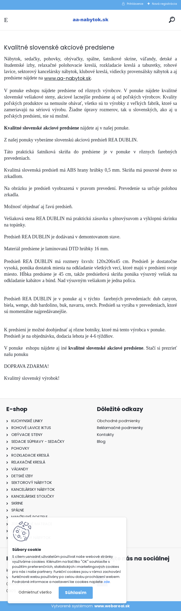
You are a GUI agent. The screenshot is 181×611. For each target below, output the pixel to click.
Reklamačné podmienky (120, 427)
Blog (101, 441)
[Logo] (90, 20)
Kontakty (105, 434)
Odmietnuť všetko (35, 592)
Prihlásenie (135, 4)
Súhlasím (75, 593)
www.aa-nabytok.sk (67, 78)
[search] (172, 20)
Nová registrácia (164, 4)
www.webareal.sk (112, 606)
